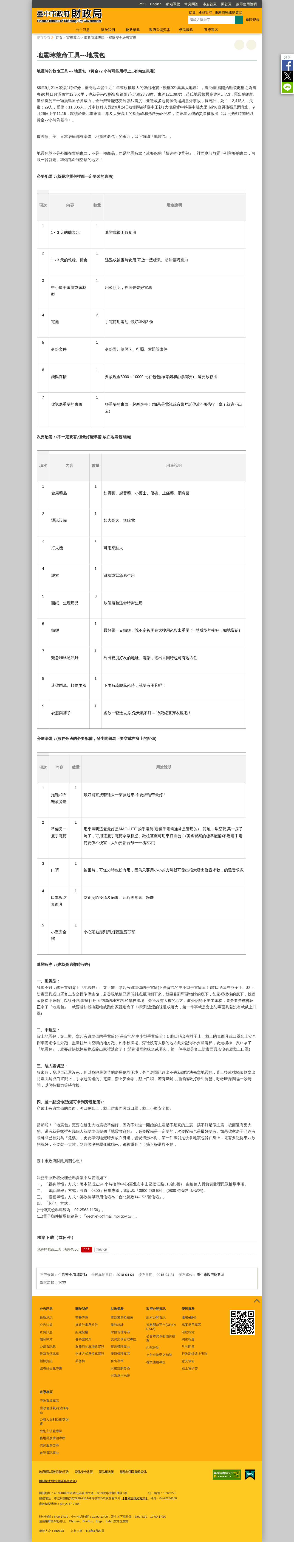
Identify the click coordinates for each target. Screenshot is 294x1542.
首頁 (59, 37)
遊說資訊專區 (49, 1452)
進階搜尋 (253, 20)
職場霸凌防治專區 (52, 1438)
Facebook (287, 65)
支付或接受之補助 (159, 1355)
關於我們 (108, 30)
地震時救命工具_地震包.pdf (58, 1249)
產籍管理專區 (120, 1353)
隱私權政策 (106, 1471)
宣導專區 (211, 30)
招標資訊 (46, 1361)
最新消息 (46, 1317)
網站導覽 (173, 4)
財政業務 (133, 30)
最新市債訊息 (49, 1353)
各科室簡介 (83, 1339)
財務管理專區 (120, 1332)
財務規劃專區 (120, 1368)
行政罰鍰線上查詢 (194, 1353)
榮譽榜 (80, 1361)
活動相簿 (188, 1332)
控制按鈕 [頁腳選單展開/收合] (257, 1301)
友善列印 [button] (239, 45)
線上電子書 (190, 1368)
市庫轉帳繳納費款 (228, 12)
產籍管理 (205, 12)
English (155, 4)
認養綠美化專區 (51, 1368)
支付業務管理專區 (123, 1339)
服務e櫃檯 (189, 1317)
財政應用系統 (120, 1375)
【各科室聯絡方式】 (135, 1498)
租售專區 (117, 1361)
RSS (142, 4)
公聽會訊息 (48, 1346)
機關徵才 (46, 1339)
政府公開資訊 (159, 30)
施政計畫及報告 (86, 1325)
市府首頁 (210, 4)
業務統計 (117, 1325)
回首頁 (226, 4)
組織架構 (81, 1332)
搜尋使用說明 (246, 4)
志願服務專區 (49, 1445)
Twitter (287, 76)
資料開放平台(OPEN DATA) (161, 1327)
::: (30, 2)
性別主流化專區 (51, 1431)
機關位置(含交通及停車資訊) (58, 1481)
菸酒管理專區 (120, 1346)
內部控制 (152, 1348)
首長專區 (81, 1317)
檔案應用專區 (156, 1362)
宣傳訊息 (46, 1332)
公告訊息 (83, 30)
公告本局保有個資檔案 (160, 1338)
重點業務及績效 (122, 1317)
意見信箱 (188, 1361)
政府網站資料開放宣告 (54, 1471)
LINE (287, 87)
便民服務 (186, 30)
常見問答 (191, 4)
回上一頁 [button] (251, 45)
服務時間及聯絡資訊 (89, 1346)
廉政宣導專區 (94, 37)
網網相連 (188, 1339)
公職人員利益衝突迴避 (54, 1421)
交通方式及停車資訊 (89, 1353)
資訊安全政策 (84, 1471)
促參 (192, 12)
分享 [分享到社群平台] (287, 57)
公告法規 (46, 1325)
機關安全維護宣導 (122, 37)
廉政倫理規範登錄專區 (54, 1410)
